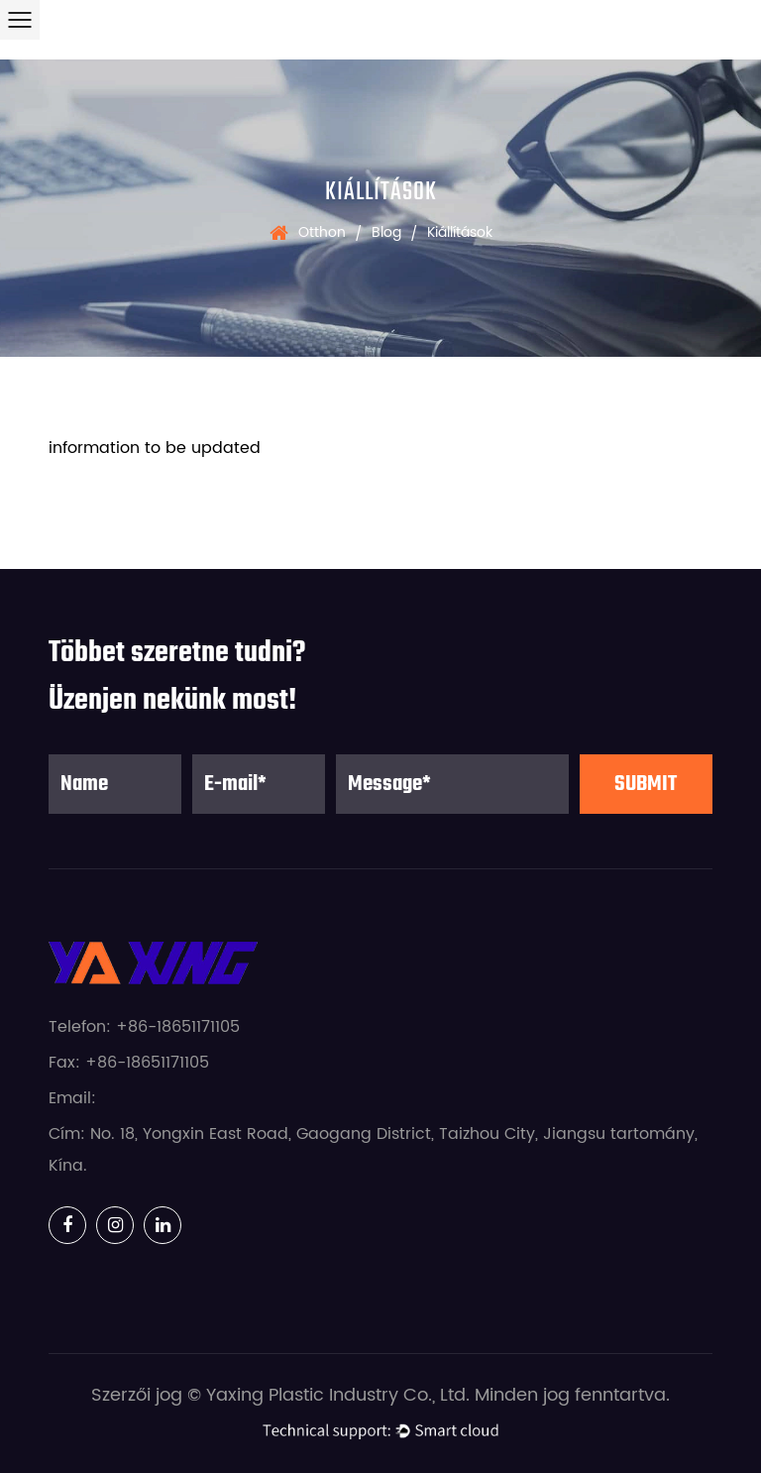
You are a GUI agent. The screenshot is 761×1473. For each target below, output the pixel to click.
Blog (386, 232)
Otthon (322, 232)
